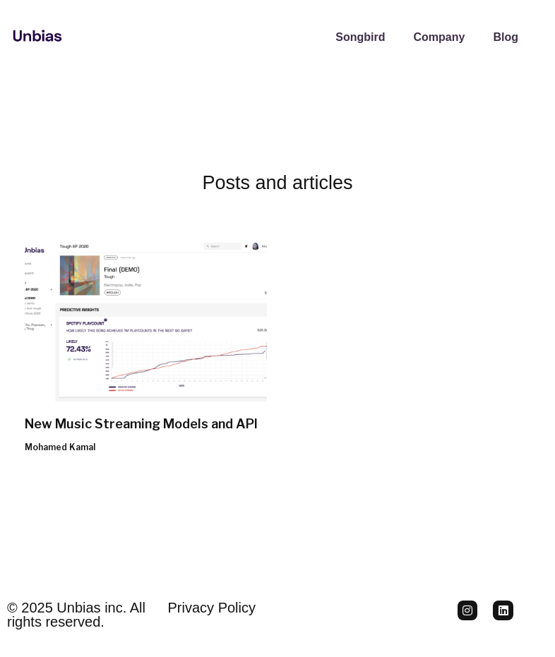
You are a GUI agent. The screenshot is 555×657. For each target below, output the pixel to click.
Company (439, 37)
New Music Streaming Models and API (141, 423)
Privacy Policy (212, 607)
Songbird (360, 37)
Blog (505, 37)
